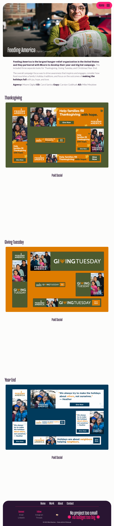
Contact (70, 503)
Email (21, 515)
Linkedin (21, 518)
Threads (39, 518)
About (60, 503)
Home (101, 5)
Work (51, 503)
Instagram (39, 515)
